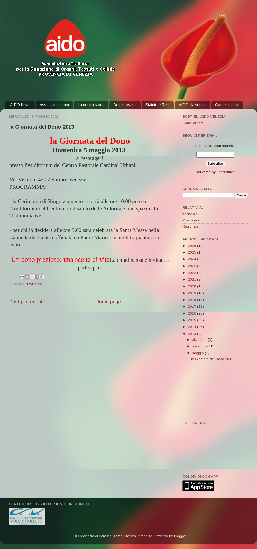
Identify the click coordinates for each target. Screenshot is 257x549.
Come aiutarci (227, 104)
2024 (192, 259)
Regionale (190, 226)
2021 (192, 279)
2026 (192, 246)
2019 (192, 293)
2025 (192, 252)
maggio (198, 353)
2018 (192, 300)
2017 (192, 306)
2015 (192, 320)
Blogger (180, 536)
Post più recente (27, 301)
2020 (192, 286)
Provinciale (33, 284)
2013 (192, 334)
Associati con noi (54, 104)
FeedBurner (226, 172)
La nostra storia (91, 104)
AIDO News (20, 104)
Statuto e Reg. (157, 104)
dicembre (200, 340)
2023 (192, 266)
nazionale (190, 214)
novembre (200, 346)
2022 (192, 273)
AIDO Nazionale (192, 104)
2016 (192, 313)
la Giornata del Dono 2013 (212, 359)
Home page (108, 301)
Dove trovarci (124, 104)
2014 (192, 327)
